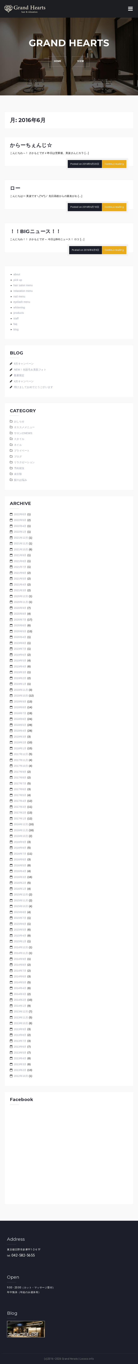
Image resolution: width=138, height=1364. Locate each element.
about (16, 274)
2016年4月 (20, 871)
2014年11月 (21, 953)
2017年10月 (21, 765)
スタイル (19, 438)
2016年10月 (21, 836)
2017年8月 (20, 777)
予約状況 (19, 468)
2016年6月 (20, 859)
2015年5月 (20, 929)
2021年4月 (20, 584)
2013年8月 (20, 1034)
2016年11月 (21, 830)
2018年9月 (20, 701)
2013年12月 (21, 1011)
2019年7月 (20, 648)
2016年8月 (20, 847)
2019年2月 (20, 678)
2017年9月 (20, 771)
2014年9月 (20, 959)
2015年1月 (20, 941)
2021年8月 (20, 561)
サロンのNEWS (23, 433)
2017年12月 (21, 754)
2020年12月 (21, 596)
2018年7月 (20, 713)
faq (15, 324)
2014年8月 (20, 964)
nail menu (19, 296)
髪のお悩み (20, 479)
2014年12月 (21, 947)
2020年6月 (20, 625)
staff (16, 318)
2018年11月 (21, 689)
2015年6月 (20, 923)
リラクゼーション (24, 462)
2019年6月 (20, 654)
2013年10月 (21, 1023)
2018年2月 (20, 742)
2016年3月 (20, 877)
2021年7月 (20, 566)
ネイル (18, 444)
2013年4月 (20, 1058)
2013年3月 (20, 1064)
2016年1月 (20, 888)
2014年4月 (20, 988)
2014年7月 (20, 970)
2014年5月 (20, 982)
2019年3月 (20, 672)
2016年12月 (21, 824)
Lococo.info (87, 1358)
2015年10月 (21, 906)
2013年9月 (20, 1029)
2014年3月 (20, 994)
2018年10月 (21, 695)
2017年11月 (21, 760)
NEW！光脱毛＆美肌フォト (30, 369)
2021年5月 (20, 578)
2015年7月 (20, 917)
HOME (57, 61)
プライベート (22, 450)
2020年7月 (20, 619)
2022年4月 (20, 526)
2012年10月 (21, 1076)
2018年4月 (20, 730)
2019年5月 (20, 660)
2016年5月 (20, 865)
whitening (19, 307)
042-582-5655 (23, 1255)
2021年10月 (21, 549)
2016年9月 (20, 842)
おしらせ (19, 421)
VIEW (80, 61)
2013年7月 (20, 1040)
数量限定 (19, 375)
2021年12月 (21, 537)
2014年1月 (20, 1005)
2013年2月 (20, 1070)
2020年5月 (20, 631)
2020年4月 (20, 637)
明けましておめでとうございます (33, 387)
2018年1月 (20, 748)
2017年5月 (20, 795)
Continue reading (114, 164)
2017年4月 (20, 800)
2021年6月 (20, 572)
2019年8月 (20, 643)
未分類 (18, 474)
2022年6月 (20, 514)
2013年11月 (21, 1017)
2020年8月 (20, 613)
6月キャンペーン (24, 363)
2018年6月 (20, 719)
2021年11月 (21, 543)
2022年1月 (20, 531)
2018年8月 (20, 707)
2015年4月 (20, 935)
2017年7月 (20, 783)
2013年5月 (20, 1052)
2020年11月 (21, 602)
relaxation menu (23, 290)
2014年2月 (20, 999)
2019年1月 (20, 683)
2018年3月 (20, 736)
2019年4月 (20, 666)
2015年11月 (21, 900)
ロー (15, 188)
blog (16, 329)
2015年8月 (20, 912)
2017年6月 (20, 789)
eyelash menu (21, 301)
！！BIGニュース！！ (35, 231)
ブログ (18, 456)
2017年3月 (20, 806)
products (18, 312)
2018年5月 (20, 724)
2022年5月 (20, 520)
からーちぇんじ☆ (31, 145)
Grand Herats (70, 1358)
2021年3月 (20, 590)
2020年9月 (20, 607)
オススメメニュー (24, 427)
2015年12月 (21, 894)
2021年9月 (20, 555)
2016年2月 (20, 882)
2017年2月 (20, 812)
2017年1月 (20, 818)
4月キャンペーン (24, 381)
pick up (17, 279)
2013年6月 (20, 1046)
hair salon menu (23, 285)
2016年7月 (20, 853)
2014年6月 (20, 976)
